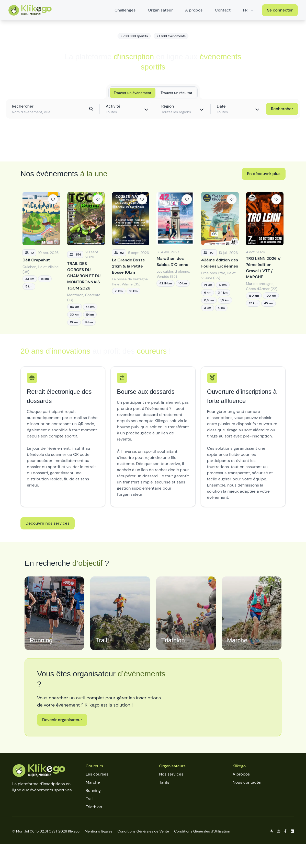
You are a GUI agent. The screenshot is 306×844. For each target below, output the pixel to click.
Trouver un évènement (132, 92)
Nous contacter (247, 782)
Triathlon (94, 807)
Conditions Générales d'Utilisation (202, 831)
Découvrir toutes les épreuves (153, 146)
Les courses (97, 774)
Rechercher (282, 108)
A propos (193, 10)
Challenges (125, 10)
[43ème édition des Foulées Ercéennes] (220, 259)
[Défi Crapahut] (41, 259)
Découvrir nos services (48, 523)
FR (249, 10)
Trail (89, 798)
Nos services (171, 774)
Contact (223, 10)
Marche (93, 782)
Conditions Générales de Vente (143, 831)
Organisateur (160, 10)
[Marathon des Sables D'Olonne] (175, 259)
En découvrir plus (263, 173)
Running (93, 790)
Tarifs (164, 782)
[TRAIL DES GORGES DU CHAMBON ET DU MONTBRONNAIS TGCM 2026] (86, 259)
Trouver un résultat (176, 92)
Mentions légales (98, 831)
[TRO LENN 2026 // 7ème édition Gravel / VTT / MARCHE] (265, 259)
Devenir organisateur (62, 719)
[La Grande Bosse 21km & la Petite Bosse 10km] (131, 259)
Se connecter (280, 10)
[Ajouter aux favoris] (53, 199)
